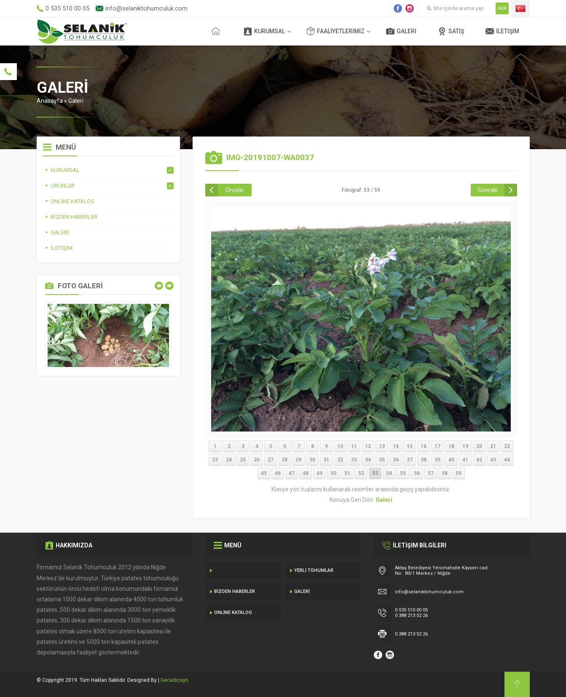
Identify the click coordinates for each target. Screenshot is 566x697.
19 (465, 446)
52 (361, 473)
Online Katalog (233, 612)
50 (333, 473)
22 (507, 446)
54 (389, 473)
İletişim (502, 31)
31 (326, 460)
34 (368, 460)
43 (493, 460)
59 (458, 473)
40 (451, 460)
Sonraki (487, 190)
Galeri (401, 31)
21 (493, 446)
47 (292, 473)
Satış (451, 31)
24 (229, 460)
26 (257, 460)
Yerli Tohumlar (313, 570)
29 (298, 460)
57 (431, 473)
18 (451, 446)
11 (354, 446)
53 (375, 473)
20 (479, 446)
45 (264, 473)
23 (215, 460)
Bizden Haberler (234, 591)
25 (243, 460)
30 (312, 460)
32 (340, 460)
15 (410, 446)
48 (305, 473)
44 (507, 460)
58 (445, 473)
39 (437, 460)
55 (403, 473)
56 (417, 473)
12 (368, 446)
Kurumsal (264, 31)
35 (382, 460)
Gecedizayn (174, 680)
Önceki (234, 190)
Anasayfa (50, 100)
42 (479, 460)
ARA (502, 8)
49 (319, 473)
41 (465, 460)
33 (354, 460)
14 (396, 446)
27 (271, 460)
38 (424, 460)
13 (382, 446)
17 (437, 446)
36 (396, 460)
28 (284, 460)
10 (340, 446)
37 (410, 460)
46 (278, 473)
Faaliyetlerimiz (335, 31)
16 (424, 446)
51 (347, 473)
